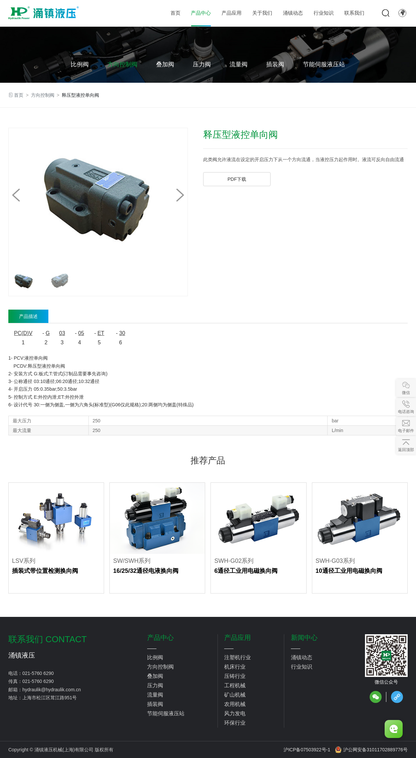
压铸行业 (235, 676)
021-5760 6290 (38, 673)
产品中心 (160, 637)
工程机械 (235, 685)
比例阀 (80, 64)
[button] (180, 195)
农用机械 (235, 704)
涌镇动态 (301, 657)
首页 (18, 95)
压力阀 (202, 64)
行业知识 (301, 667)
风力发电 (235, 713)
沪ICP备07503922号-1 (307, 749)
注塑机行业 (237, 657)
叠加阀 (165, 64)
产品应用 (237, 637)
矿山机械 (235, 695)
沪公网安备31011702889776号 (371, 749)
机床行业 (235, 667)
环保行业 (235, 723)
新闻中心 (304, 637)
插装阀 (275, 64)
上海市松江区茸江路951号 (49, 697)
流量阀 (239, 64)
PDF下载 (237, 179)
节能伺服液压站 (324, 64)
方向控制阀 (122, 64)
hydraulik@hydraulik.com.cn (51, 689)
